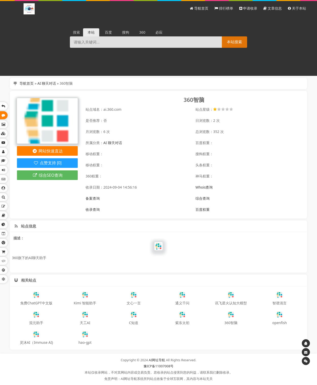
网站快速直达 (47, 151)
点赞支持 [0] (47, 163)
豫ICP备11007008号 (159, 366)
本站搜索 (234, 42)
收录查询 (93, 209)
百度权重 (202, 209)
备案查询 (93, 198)
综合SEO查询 (47, 175)
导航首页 (26, 83)
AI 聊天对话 (46, 83)
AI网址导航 (157, 360)
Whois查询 (204, 187)
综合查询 (202, 198)
